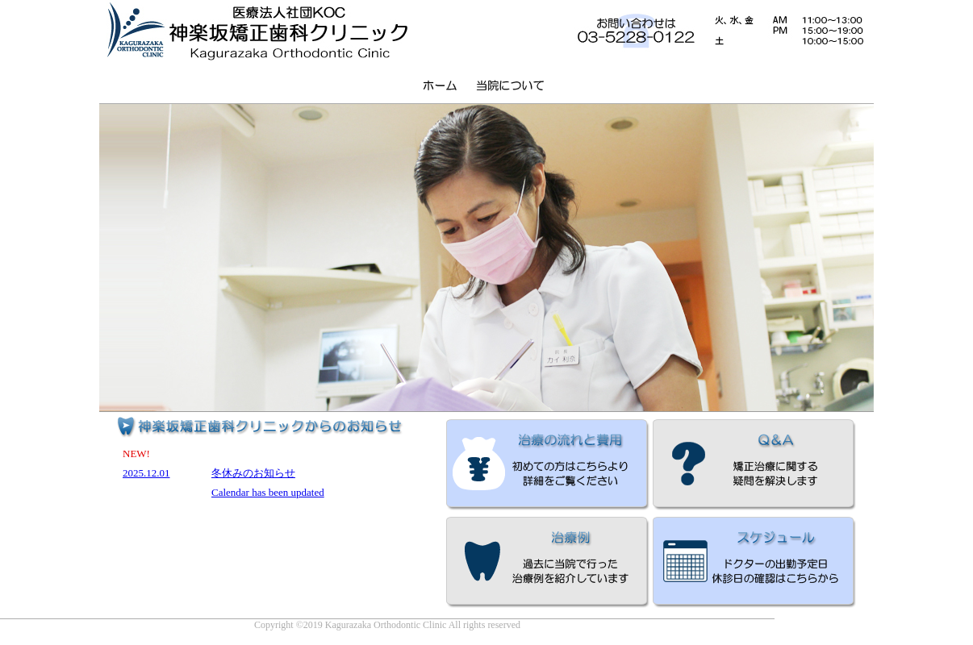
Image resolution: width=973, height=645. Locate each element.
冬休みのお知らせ (253, 473)
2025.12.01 (146, 473)
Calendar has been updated (267, 492)
